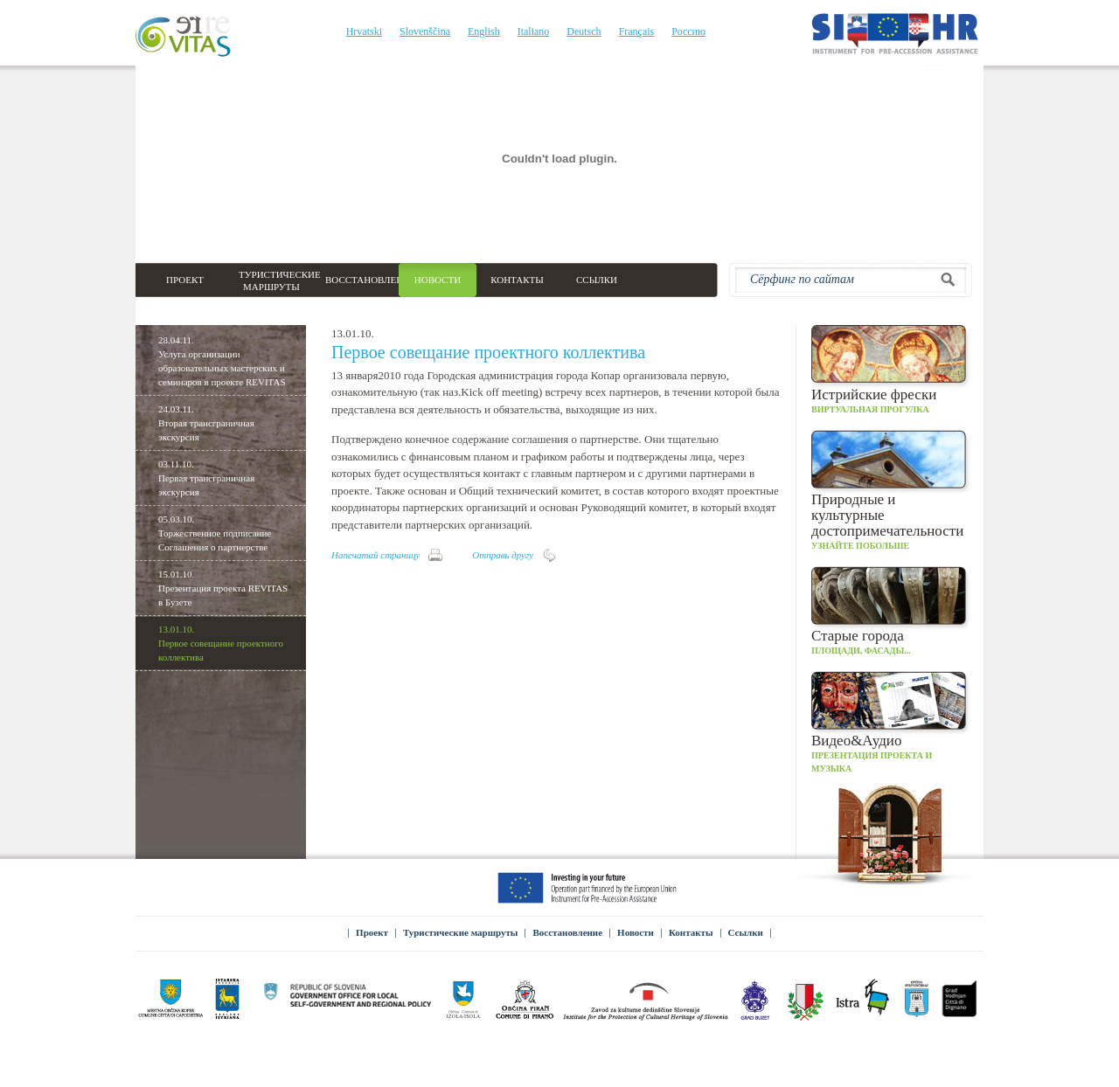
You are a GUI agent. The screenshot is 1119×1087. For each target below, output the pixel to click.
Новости (635, 932)
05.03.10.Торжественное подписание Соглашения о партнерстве (214, 533)
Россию (688, 31)
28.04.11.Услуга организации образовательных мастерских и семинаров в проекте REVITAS (222, 361)
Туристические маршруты (460, 932)
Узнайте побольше (890, 490)
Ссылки (745, 932)
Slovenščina (425, 31)
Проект (372, 932)
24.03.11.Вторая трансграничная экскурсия (206, 423)
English (484, 31)
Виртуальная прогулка (890, 369)
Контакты (691, 932)
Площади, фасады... (890, 610)
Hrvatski (364, 31)
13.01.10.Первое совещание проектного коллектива (220, 643)
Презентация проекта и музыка (890, 722)
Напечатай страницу (375, 555)
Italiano (534, 31)
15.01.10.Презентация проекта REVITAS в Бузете (223, 588)
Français (637, 31)
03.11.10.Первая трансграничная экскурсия (206, 478)
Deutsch (583, 31)
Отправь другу (502, 555)
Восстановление (567, 932)
